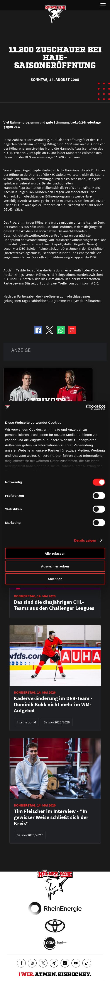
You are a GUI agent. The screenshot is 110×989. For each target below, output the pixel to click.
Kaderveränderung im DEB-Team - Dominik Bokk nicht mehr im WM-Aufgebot (53, 704)
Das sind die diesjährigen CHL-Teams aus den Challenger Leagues (54, 605)
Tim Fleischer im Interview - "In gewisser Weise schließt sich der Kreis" (51, 817)
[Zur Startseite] (55, 13)
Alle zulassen (55, 553)
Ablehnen (54, 579)
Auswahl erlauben (55, 566)
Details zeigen (85, 540)
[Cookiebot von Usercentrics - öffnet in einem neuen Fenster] (86, 407)
